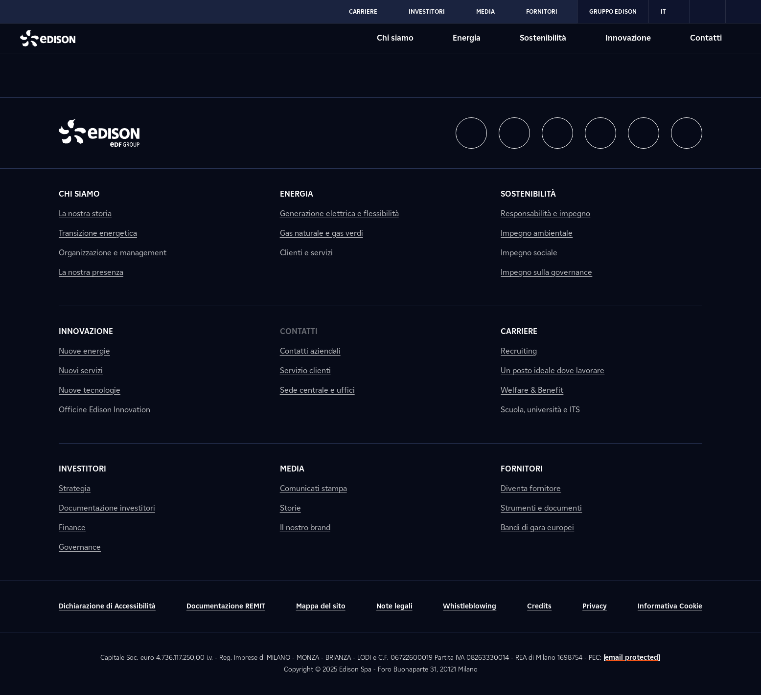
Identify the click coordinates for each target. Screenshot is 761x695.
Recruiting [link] (519, 351)
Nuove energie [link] (84, 351)
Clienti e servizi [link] (306, 252)
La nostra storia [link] (85, 213)
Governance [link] (80, 547)
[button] (471, 133)
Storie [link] (290, 508)
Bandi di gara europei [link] (537, 527)
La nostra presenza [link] (91, 272)
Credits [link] (539, 606)
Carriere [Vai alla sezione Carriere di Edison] (363, 11)
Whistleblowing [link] (469, 606)
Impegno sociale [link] (529, 252)
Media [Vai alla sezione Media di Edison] (485, 11)
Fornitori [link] (522, 468)
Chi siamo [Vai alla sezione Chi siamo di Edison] (395, 38)
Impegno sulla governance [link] (546, 272)
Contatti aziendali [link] (310, 351)
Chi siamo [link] (79, 194)
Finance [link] (72, 527)
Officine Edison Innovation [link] (104, 409)
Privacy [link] (594, 606)
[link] (708, 11)
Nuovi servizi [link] (81, 370)
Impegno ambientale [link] (537, 233)
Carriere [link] (519, 331)
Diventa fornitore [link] (531, 488)
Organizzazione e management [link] (112, 252)
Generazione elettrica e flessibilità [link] (339, 213)
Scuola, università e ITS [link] (540, 409)
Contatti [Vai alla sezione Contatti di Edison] (706, 38)
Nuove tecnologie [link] (89, 390)
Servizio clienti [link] (305, 370)
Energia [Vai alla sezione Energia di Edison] (467, 38)
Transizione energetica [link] (98, 233)
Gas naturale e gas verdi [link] (321, 233)
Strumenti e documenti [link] (541, 508)
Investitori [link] (82, 468)
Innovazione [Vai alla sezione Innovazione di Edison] (628, 38)
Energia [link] (296, 194)
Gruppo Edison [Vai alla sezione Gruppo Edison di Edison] (613, 11)
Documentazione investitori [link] (107, 508)
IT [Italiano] (669, 12)
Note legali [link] (394, 606)
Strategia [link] (75, 488)
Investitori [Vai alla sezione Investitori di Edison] (427, 11)
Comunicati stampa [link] (313, 488)
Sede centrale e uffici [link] (317, 390)
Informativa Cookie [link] (670, 606)
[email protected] (632, 657)
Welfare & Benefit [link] (532, 390)
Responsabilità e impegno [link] (545, 213)
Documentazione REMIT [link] (225, 606)
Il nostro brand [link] (305, 527)
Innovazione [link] (86, 331)
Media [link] (292, 468)
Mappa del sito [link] (321, 606)
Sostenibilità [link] (528, 194)
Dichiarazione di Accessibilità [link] (107, 606)
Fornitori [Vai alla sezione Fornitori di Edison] (541, 11)
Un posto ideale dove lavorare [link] (552, 370)
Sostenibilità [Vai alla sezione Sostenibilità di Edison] (543, 38)
